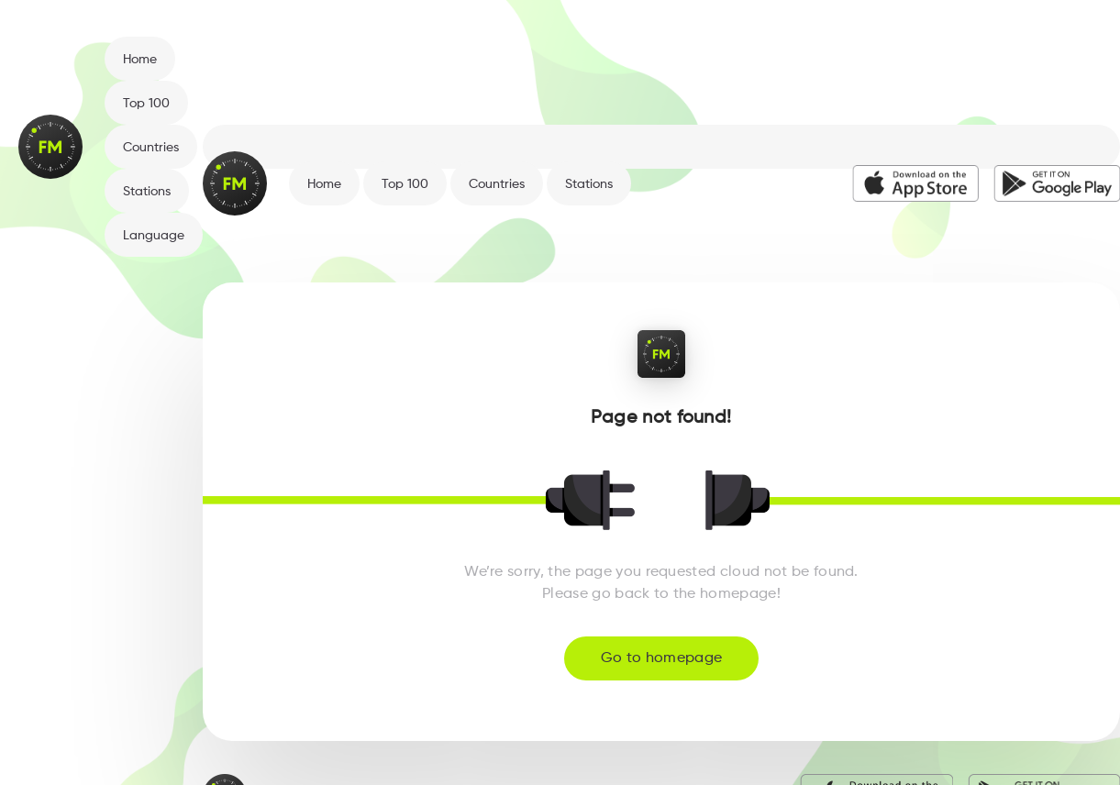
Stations (147, 191)
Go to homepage (661, 658)
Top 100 (146, 103)
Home (140, 59)
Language (153, 235)
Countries (151, 147)
